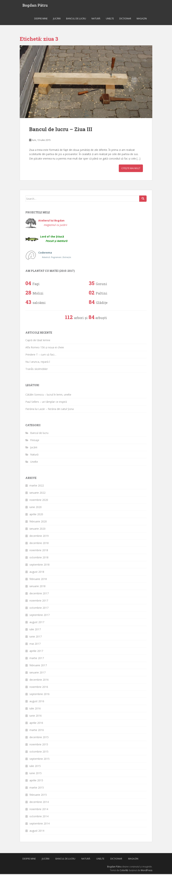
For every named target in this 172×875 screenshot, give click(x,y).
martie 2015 (36, 788)
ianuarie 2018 (37, 587)
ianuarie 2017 (37, 673)
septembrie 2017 (39, 616)
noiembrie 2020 (38, 501)
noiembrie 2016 (38, 687)
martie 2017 (36, 659)
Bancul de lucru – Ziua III (60, 130)
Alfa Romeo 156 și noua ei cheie (44, 348)
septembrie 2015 (39, 759)
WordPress (146, 871)
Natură (96, 19)
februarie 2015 (38, 795)
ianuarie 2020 (37, 529)
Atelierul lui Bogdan (52, 224)
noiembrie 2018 (38, 551)
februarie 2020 (38, 522)
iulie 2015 (35, 767)
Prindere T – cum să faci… (40, 355)
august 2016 (36, 702)
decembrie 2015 (39, 738)
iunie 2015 (35, 774)
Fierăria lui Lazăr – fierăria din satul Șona (49, 410)
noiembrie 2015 (38, 745)
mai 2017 (35, 644)
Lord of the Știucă (53, 240)
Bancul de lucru (76, 19)
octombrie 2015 (38, 752)
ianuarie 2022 (37, 493)
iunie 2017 (35, 637)
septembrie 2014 (39, 824)
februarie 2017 (38, 666)
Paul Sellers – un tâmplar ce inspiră (46, 402)
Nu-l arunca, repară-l (37, 362)
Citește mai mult (130, 169)
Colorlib (124, 871)
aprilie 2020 (36, 515)
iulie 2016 (35, 709)
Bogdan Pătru (35, 5)
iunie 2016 (35, 716)
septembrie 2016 (39, 695)
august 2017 (36, 623)
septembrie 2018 (39, 565)
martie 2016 (36, 731)
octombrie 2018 (38, 558)
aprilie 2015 (36, 781)
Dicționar (125, 19)
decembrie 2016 (39, 680)
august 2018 (36, 572)
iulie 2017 (35, 630)
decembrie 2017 (39, 594)
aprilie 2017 (36, 652)
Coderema (54, 256)
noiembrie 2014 (38, 810)
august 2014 (36, 831)
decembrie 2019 (39, 536)
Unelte (110, 19)
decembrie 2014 (39, 803)
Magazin (142, 19)
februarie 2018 (38, 580)
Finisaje (34, 441)
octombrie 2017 (38, 608)
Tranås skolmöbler (36, 369)
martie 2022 (36, 486)
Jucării (57, 19)
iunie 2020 (35, 508)
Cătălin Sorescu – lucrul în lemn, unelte (48, 395)
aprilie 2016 (36, 723)
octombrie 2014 (38, 817)
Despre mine (41, 19)
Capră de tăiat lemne (37, 341)
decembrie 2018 (39, 544)
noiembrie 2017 (38, 601)
